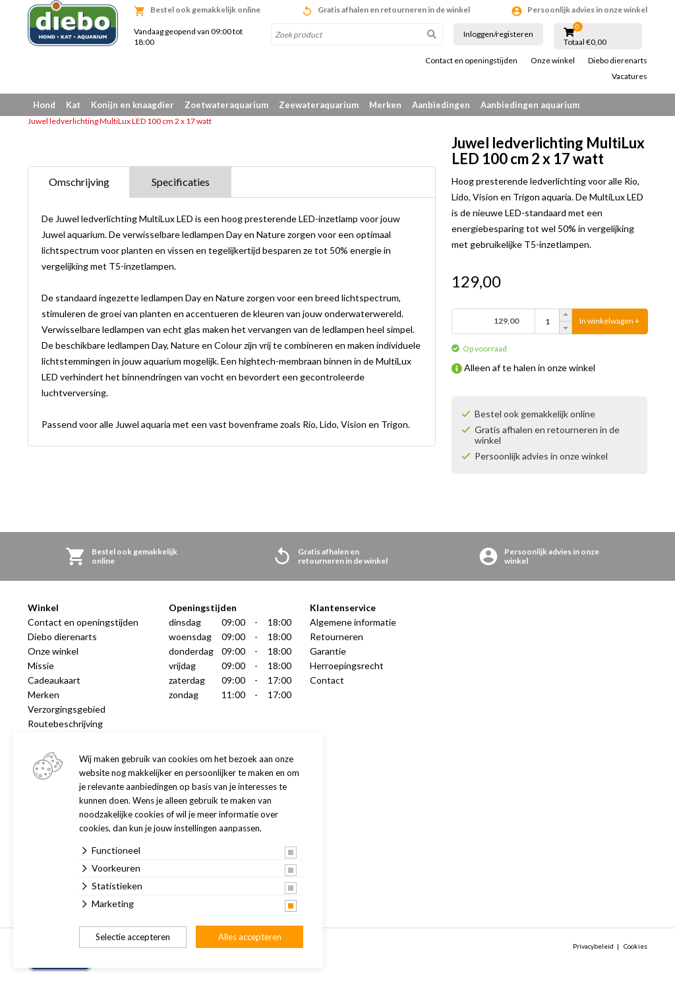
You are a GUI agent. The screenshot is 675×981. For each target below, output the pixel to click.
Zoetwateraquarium (226, 105)
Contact (327, 680)
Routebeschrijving (65, 723)
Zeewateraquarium (319, 105)
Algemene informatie (353, 622)
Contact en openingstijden (471, 61)
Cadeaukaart (54, 680)
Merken (385, 105)
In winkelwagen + (609, 321)
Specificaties (181, 181)
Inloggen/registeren (498, 34)
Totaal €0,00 (585, 42)
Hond (44, 105)
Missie (41, 665)
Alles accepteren (249, 937)
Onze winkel (553, 61)
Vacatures (629, 76)
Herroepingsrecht (347, 665)
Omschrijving (79, 181)
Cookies (635, 946)
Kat (73, 105)
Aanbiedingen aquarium (530, 105)
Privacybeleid (593, 946)
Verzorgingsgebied (66, 709)
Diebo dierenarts (617, 61)
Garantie (328, 651)
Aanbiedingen (441, 105)
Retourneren (336, 636)
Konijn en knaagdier (132, 105)
